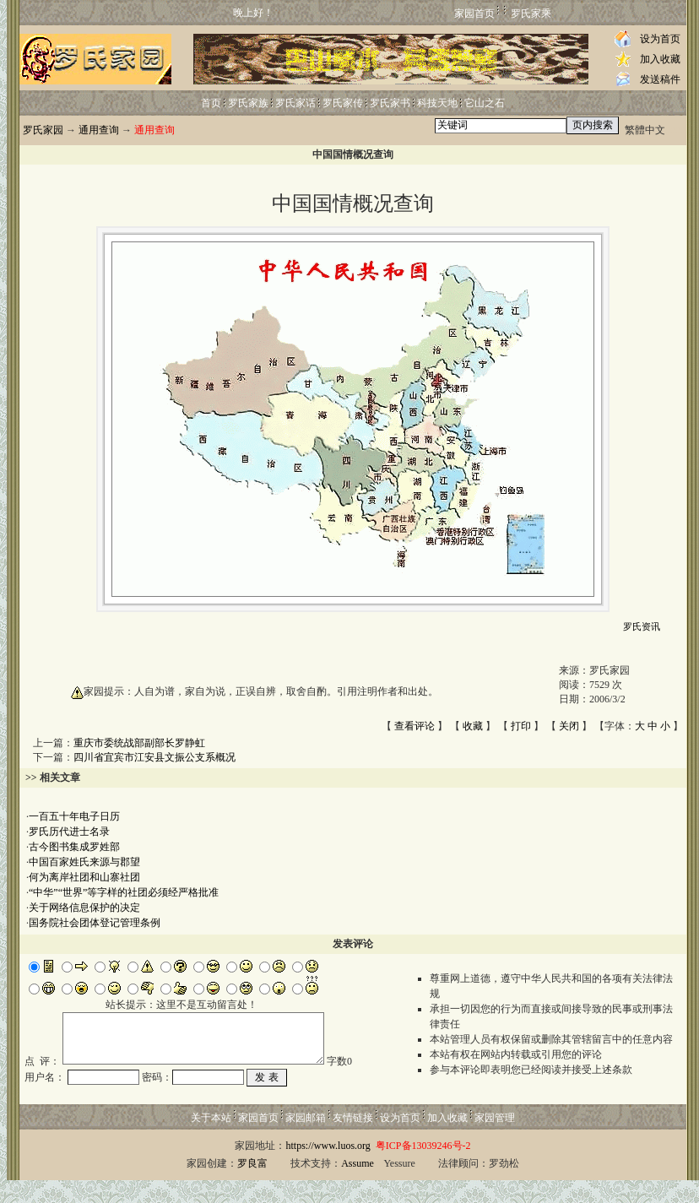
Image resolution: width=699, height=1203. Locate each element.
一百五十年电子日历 (74, 816)
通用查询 (99, 130)
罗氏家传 (342, 103)
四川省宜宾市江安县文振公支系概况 (154, 757)
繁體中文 (645, 130)
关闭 (569, 726)
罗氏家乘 (531, 13)
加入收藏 (660, 59)
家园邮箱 (305, 1140)
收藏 (473, 726)
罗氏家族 (248, 103)
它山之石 (484, 103)
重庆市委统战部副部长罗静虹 (139, 743)
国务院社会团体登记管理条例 (94, 923)
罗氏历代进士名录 (69, 831)
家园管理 (494, 1140)
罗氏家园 (43, 130)
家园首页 (474, 13)
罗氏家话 (295, 103)
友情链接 (353, 1140)
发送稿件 (660, 79)
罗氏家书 (390, 103)
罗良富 (252, 1186)
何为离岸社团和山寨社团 (84, 877)
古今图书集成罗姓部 (74, 847)
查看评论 (414, 726)
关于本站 (211, 1140)
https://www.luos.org (327, 1168)
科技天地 (437, 103)
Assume (357, 1186)
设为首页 (660, 39)
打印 (521, 726)
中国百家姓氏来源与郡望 (84, 862)
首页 (211, 103)
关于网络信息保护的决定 (84, 907)
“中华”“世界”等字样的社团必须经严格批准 (124, 892)
